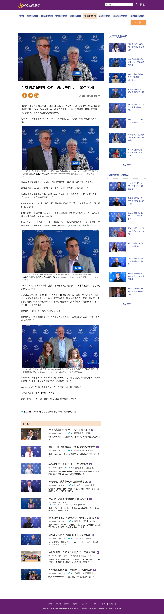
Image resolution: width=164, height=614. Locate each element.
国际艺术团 (47, 16)
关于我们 (49, 604)
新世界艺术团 (137, 16)
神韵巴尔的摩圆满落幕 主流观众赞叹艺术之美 (71, 447)
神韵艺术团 (82, 369)
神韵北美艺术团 (77, 538)
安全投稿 (85, 604)
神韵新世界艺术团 (78, 450)
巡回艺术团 (75, 16)
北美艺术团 (90, 16)
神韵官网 (42, 393)
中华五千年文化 (87, 556)
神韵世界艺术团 (77, 468)
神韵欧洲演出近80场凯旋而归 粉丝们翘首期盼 (71, 552)
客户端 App (112, 604)
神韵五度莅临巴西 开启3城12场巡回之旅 (69, 429)
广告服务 (94, 604)
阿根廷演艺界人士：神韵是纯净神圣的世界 (70, 569)
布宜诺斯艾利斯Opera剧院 (74, 504)
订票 (138, 22)
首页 (21, 16)
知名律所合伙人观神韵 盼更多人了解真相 (69, 535)
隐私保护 (67, 604)
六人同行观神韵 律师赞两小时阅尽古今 (68, 499)
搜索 (142, 4)
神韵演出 (49, 412)
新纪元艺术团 (120, 16)
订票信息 (50, 393)
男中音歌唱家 (84, 285)
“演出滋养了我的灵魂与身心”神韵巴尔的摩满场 (72, 517)
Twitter (30, 95)
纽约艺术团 (32, 16)
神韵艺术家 (90, 468)
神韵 (71, 106)
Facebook (24, 95)
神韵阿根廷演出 (89, 573)
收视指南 (58, 604)
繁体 (36, 95)
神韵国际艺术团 (77, 433)
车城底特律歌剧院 (41, 174)
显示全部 (127, 165)
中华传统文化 (89, 485)
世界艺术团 (61, 16)
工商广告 (103, 604)
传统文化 (63, 378)
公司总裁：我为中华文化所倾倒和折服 (68, 481)
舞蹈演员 (89, 538)
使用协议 (76, 604)
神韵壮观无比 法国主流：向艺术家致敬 (68, 464)
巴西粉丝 (89, 433)
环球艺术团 (104, 16)
